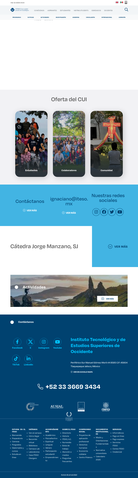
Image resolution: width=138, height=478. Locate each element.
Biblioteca (33, 445)
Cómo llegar (34, 436)
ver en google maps (82, 372)
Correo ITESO (118, 448)
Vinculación (90, 17)
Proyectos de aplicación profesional (84, 438)
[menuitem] (39, 10)
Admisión (122, 17)
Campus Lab (34, 448)
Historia (65, 436)
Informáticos (118, 432)
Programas (17, 17)
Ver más (30, 210)
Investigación (61, 17)
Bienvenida (17, 435)
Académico (50, 435)
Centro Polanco (85, 457)
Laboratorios (34, 451)
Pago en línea (118, 436)
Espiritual (49, 441)
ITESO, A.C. (66, 439)
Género (48, 447)
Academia (76, 17)
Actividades (45, 17)
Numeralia (66, 442)
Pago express (118, 439)
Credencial (117, 451)
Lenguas (49, 444)
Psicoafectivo (51, 438)
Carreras (15, 441)
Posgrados (16, 444)
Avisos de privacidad (69, 475)
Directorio (66, 432)
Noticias (31, 17)
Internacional (107, 17)
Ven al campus (35, 432)
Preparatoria (17, 438)
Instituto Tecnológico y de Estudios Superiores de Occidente (98, 345)
